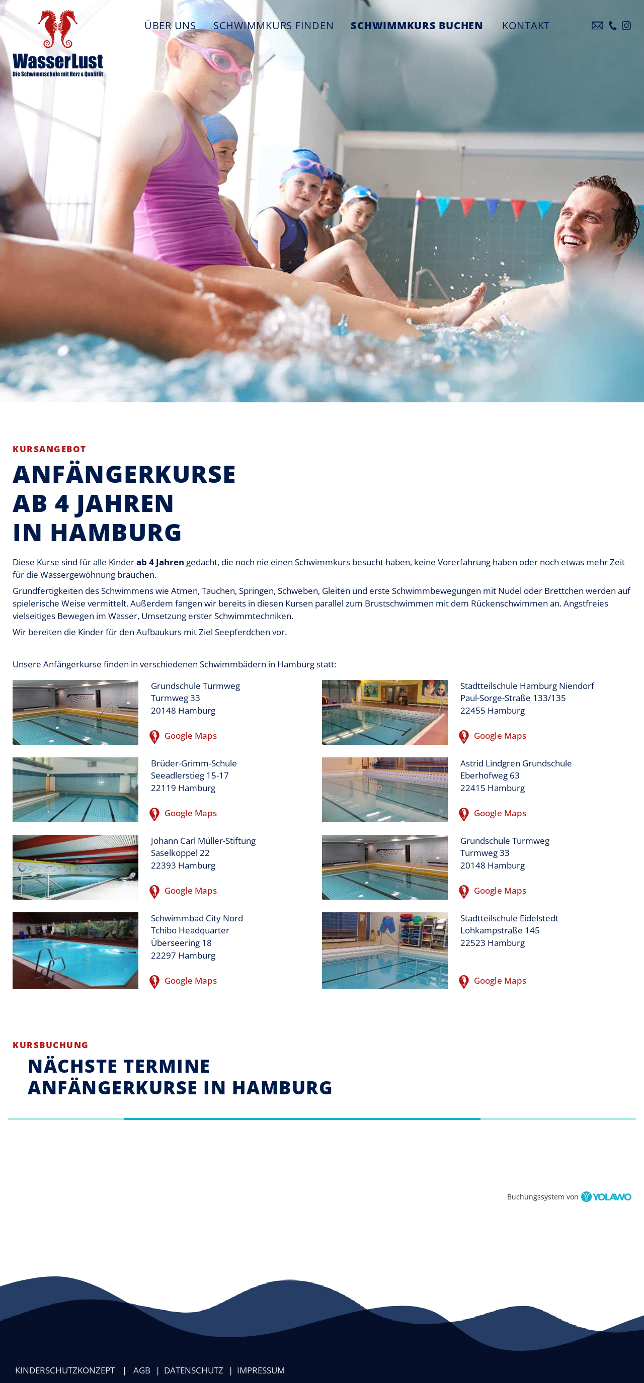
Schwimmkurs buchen (417, 25)
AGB (141, 1370)
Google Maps (184, 737)
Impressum (261, 1370)
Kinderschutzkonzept (65, 1370)
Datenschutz (193, 1370)
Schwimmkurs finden (273, 25)
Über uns (170, 25)
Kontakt (526, 25)
